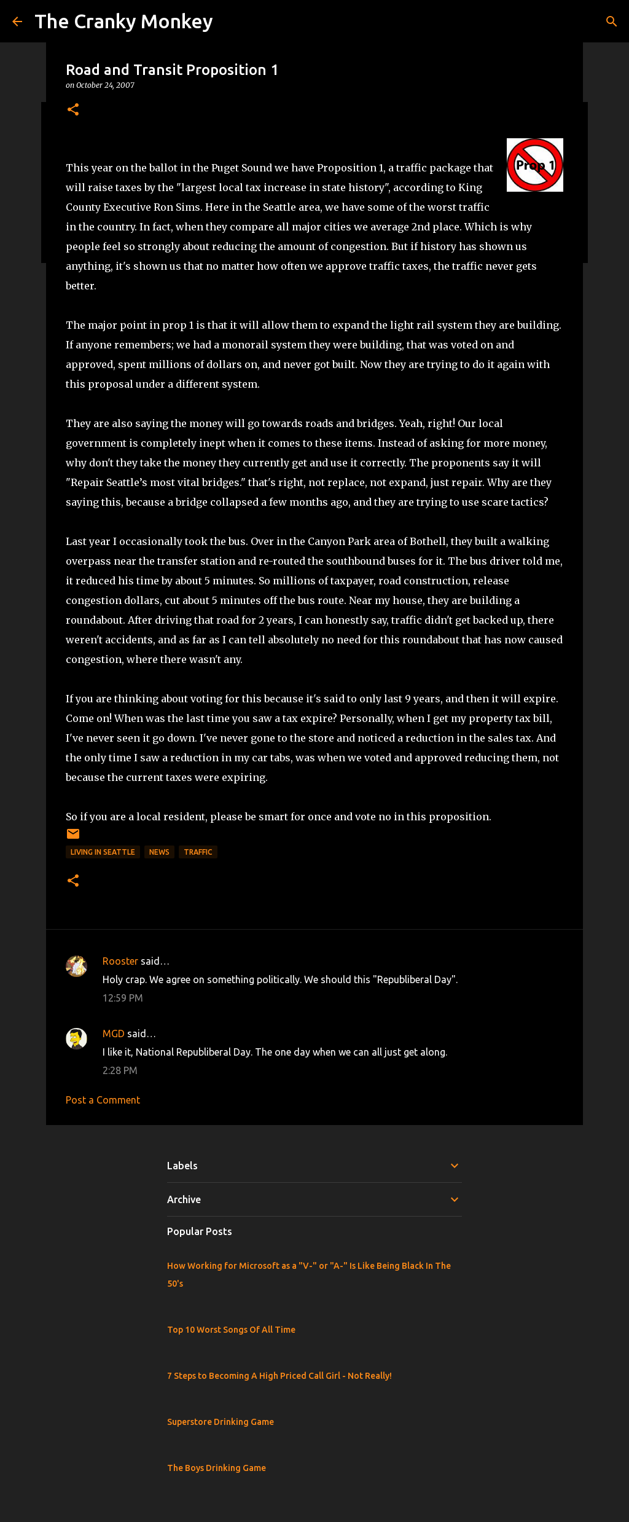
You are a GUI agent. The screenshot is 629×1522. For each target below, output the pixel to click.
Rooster (120, 961)
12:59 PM (123, 997)
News (159, 852)
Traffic (198, 852)
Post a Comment (103, 1099)
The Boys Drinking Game (216, 1468)
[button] (73, 110)
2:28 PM (120, 1070)
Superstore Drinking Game (220, 1422)
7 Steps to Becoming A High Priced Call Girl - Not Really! (279, 1376)
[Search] (611, 21)
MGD (114, 1033)
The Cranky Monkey (123, 21)
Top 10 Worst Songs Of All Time (231, 1330)
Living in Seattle (103, 852)
